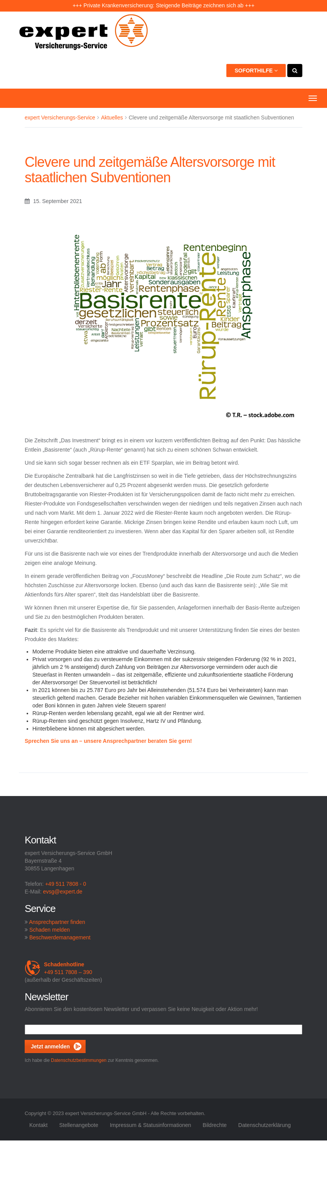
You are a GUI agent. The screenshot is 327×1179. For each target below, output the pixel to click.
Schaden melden (49, 930)
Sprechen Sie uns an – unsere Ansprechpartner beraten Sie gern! (108, 741)
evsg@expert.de (62, 891)
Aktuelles (112, 117)
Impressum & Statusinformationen (150, 1125)
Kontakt (38, 1125)
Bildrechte (215, 1125)
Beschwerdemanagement (60, 937)
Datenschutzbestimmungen (78, 1060)
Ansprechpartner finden (57, 922)
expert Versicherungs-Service (60, 117)
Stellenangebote (78, 1125)
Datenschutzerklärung (264, 1125)
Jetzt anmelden (50, 1046)
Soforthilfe (256, 70)
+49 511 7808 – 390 (58, 968)
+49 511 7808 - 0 (65, 884)
